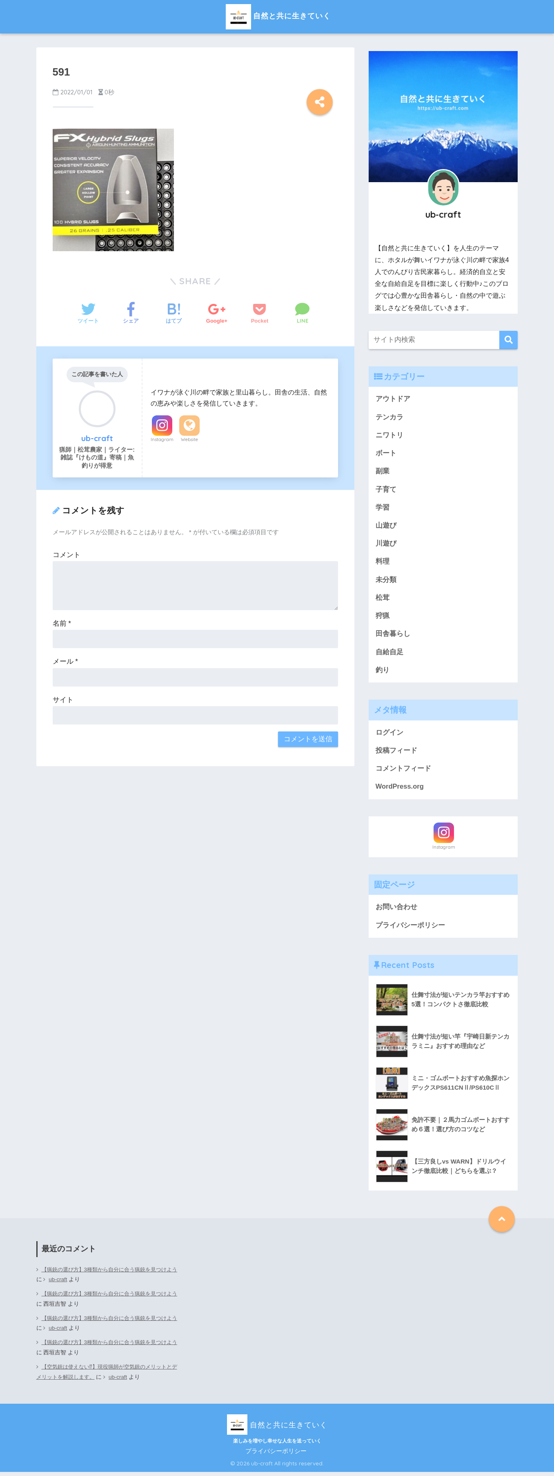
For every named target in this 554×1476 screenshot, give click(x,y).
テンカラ (389, 417)
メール (65, 661)
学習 (382, 509)
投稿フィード (396, 754)
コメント (66, 555)
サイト (63, 700)
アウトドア (393, 399)
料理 (382, 563)
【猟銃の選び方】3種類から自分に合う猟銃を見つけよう (106, 1279)
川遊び (386, 545)
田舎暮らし (393, 636)
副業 (382, 472)
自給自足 (389, 654)
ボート (386, 454)
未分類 (386, 581)
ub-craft (71, 1284)
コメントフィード (403, 772)
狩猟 (382, 618)
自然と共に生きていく (277, 16)
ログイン (389, 735)
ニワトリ (389, 435)
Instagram (162, 439)
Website (189, 439)
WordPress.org (400, 790)
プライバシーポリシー (410, 929)
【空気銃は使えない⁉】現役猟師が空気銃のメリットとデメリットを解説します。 (106, 1376)
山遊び (386, 527)
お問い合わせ (396, 911)
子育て (386, 490)
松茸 (382, 600)
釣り (382, 673)
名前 (62, 623)
